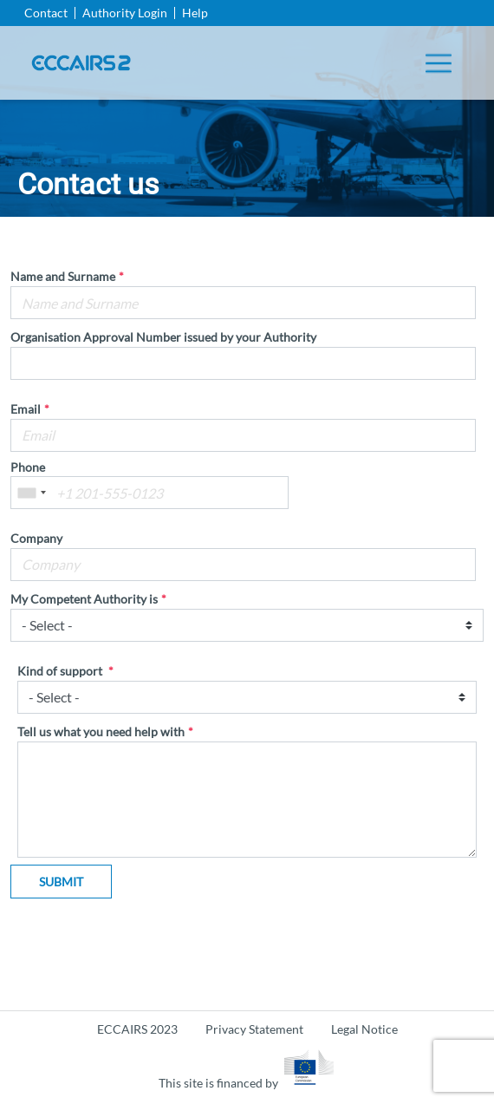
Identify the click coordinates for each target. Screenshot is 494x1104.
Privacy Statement (254, 1029)
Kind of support (61, 671)
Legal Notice (364, 1029)
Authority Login (124, 13)
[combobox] (31, 492)
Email (25, 409)
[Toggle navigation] (438, 63)
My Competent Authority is (84, 599)
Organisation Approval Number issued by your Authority (163, 337)
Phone (27, 467)
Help (195, 13)
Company (36, 538)
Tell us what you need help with (101, 732)
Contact (46, 13)
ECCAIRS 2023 (137, 1029)
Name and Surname (62, 277)
